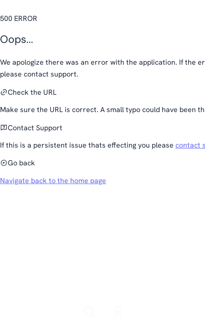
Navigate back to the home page (53, 180)
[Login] (118, 312)
